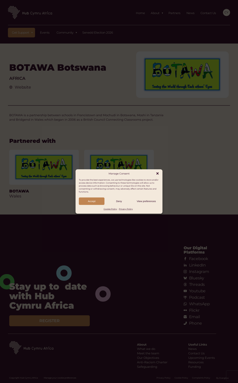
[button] (157, 173)
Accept (92, 201)
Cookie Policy (110, 209)
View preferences (146, 201)
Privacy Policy (126, 209)
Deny (119, 201)
